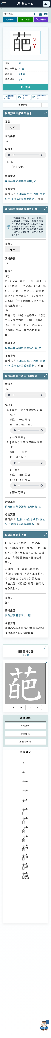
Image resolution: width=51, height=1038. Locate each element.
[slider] (26, 155)
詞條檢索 (10, 19)
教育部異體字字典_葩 (18, 615)
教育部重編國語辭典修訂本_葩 (23, 348)
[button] (35, 14)
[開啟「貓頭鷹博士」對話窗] (44, 1026)
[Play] (9, 155)
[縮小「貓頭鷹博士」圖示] (47, 1022)
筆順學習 (25, 752)
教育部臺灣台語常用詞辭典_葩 (23, 506)
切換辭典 (22, 105)
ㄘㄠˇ (22, 63)
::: (1, 8)
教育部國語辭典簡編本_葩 (20, 181)
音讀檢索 (41, 19)
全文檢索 (25, 19)
